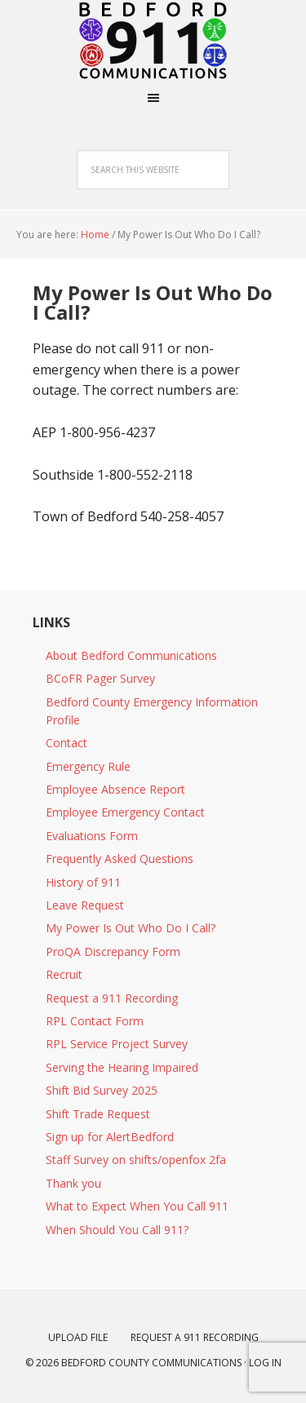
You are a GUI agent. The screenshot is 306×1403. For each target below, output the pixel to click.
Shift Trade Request (98, 1114)
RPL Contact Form (95, 1021)
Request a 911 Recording (112, 998)
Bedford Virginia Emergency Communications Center (153, 41)
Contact (66, 742)
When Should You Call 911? (117, 1229)
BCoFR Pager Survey (100, 678)
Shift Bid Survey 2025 (101, 1090)
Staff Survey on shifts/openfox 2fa (136, 1159)
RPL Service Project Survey (117, 1043)
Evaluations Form (92, 835)
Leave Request (85, 905)
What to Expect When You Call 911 (137, 1206)
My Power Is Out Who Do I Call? (130, 928)
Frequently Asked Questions (119, 858)
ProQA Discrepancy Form (113, 951)
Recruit (64, 974)
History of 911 (83, 882)
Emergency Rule (88, 766)
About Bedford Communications (131, 655)
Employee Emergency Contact (125, 812)
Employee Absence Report (115, 789)
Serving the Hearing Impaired (122, 1067)
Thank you (73, 1183)
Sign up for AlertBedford (110, 1136)
